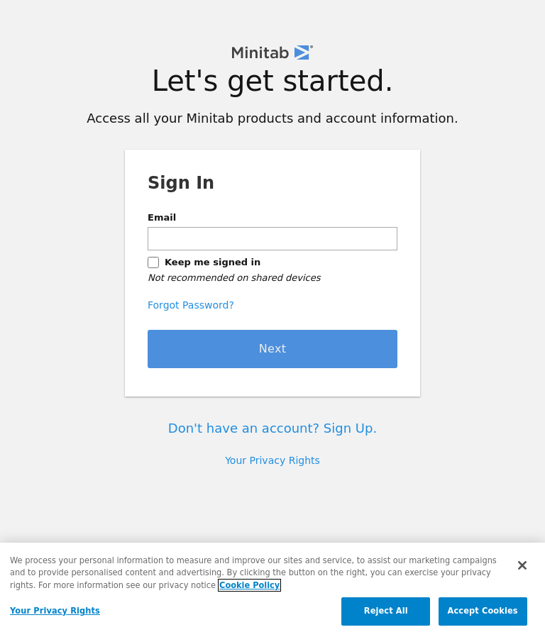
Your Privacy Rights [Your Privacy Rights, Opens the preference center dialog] (55, 611)
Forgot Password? (191, 305)
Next (273, 348)
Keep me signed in (212, 262)
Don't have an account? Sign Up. (272, 428)
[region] (272, 590)
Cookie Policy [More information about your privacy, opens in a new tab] (249, 585)
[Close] (522, 565)
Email (162, 217)
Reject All (386, 611)
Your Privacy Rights (272, 460)
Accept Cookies (483, 611)
